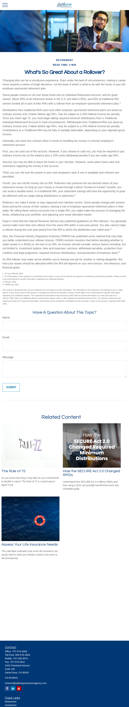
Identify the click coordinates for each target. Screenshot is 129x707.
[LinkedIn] (13, 688)
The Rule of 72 (14, 471)
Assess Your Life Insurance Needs (30, 544)
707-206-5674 (20, 658)
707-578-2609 (19, 651)
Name (6, 317)
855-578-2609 (22, 655)
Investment (10, 705)
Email (6, 337)
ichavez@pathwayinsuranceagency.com (26, 683)
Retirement (10, 701)
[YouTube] (19, 688)
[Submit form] (11, 387)
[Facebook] (7, 688)
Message (8, 357)
